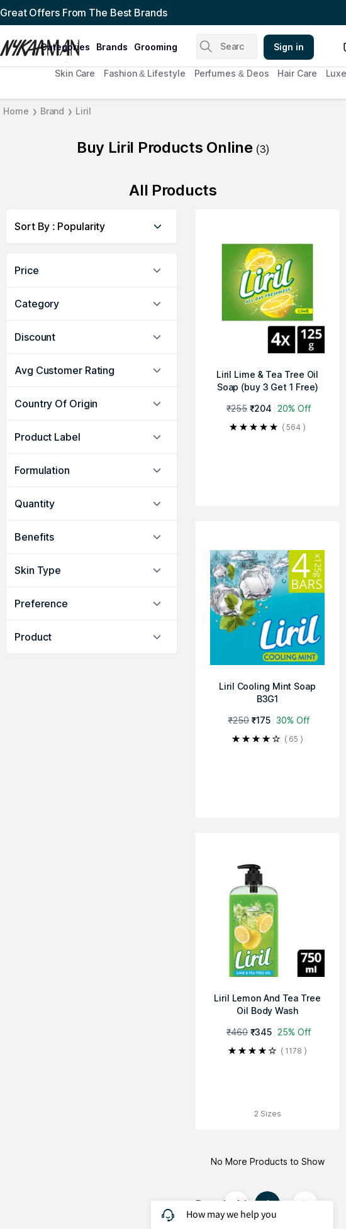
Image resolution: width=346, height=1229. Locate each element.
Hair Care (296, 73)
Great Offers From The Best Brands (83, 12)
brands (112, 46)
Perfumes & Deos (231, 73)
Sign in (289, 46)
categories (65, 46)
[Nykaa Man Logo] (18, 43)
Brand (52, 111)
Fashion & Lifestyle (144, 73)
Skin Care (75, 73)
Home (16, 111)
